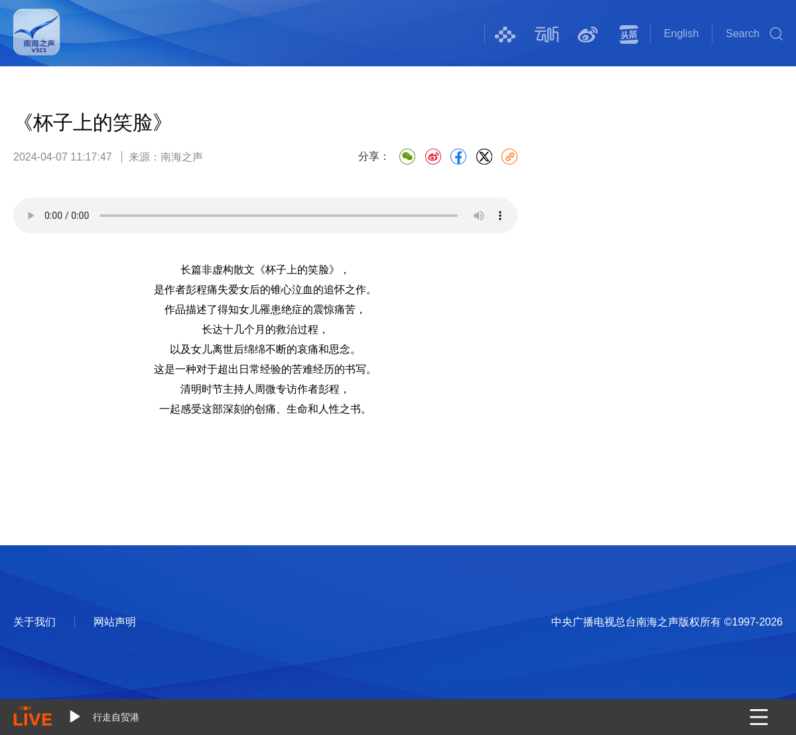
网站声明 (115, 622)
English (681, 33)
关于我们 (34, 622)
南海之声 (36, 40)
